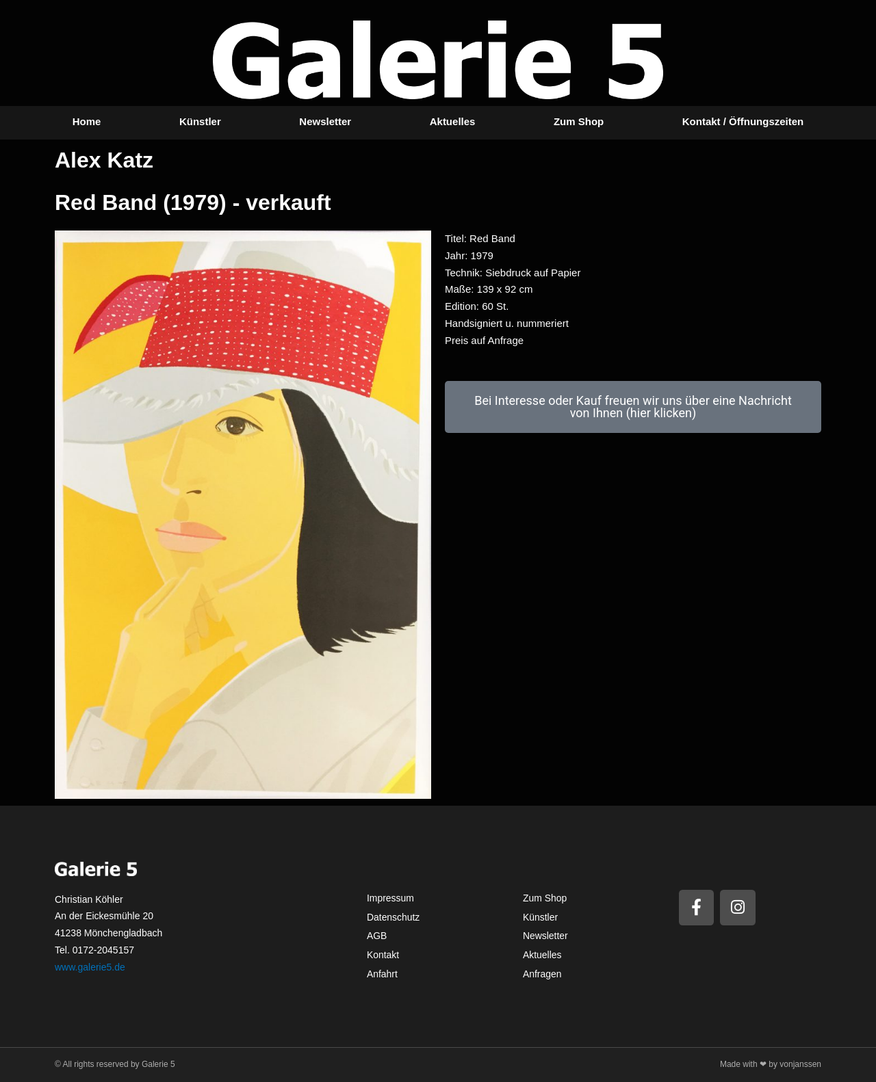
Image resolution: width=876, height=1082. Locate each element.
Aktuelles (453, 121)
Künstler (200, 121)
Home (87, 121)
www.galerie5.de (90, 967)
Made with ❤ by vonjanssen (770, 1064)
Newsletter (325, 121)
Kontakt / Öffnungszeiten (743, 121)
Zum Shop (579, 121)
